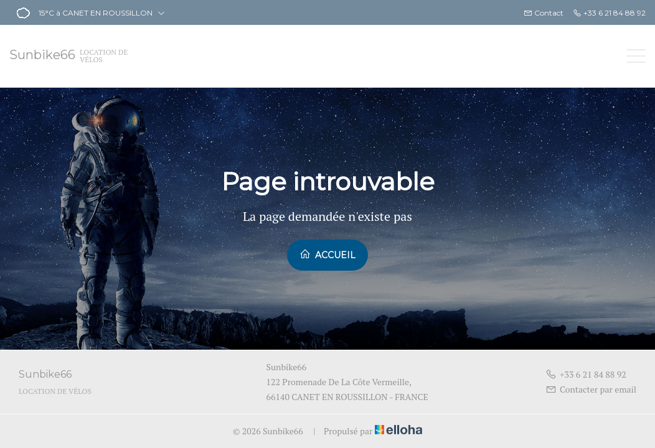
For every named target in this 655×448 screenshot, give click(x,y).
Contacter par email (590, 389)
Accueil (327, 254)
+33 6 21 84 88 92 (585, 374)
